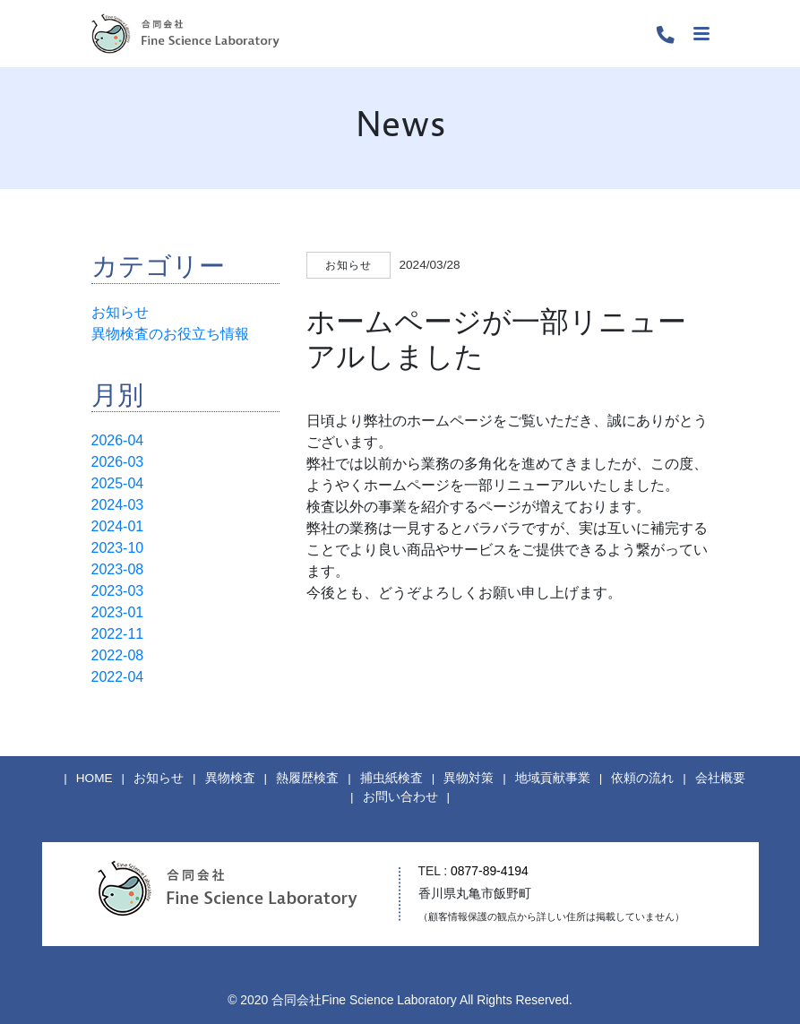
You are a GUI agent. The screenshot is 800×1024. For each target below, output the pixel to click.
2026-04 (117, 440)
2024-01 (117, 526)
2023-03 (117, 590)
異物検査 (230, 778)
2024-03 (117, 504)
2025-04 (117, 483)
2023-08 (117, 569)
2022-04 (117, 676)
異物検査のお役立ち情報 (170, 333)
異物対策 (468, 778)
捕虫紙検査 (391, 778)
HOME (94, 778)
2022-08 (117, 655)
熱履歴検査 (307, 778)
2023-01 (117, 612)
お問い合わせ (400, 797)
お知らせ (120, 312)
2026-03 (117, 461)
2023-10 (117, 547)
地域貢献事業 (552, 778)
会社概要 (720, 778)
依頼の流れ (642, 778)
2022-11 (117, 633)
